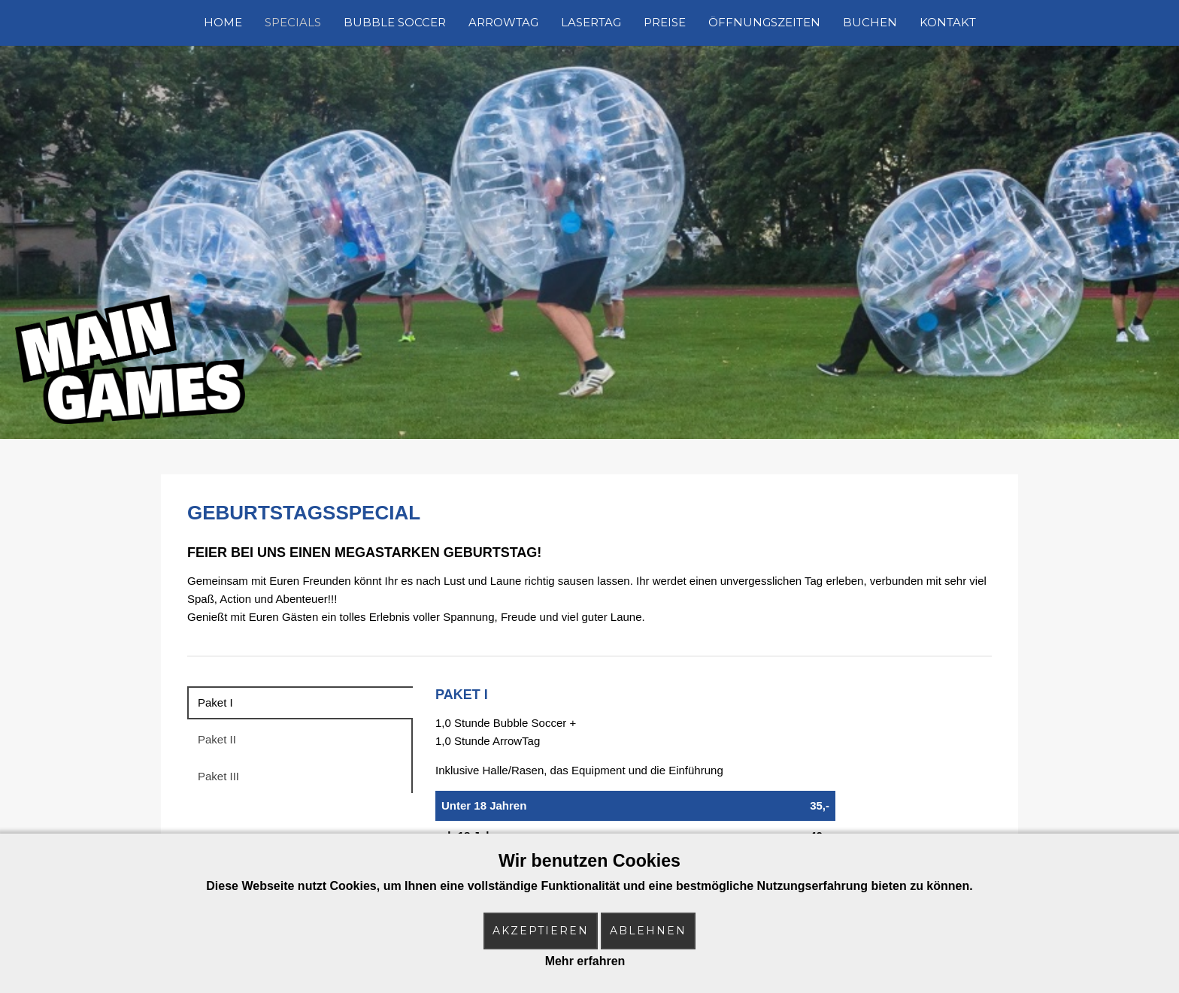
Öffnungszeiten (764, 22)
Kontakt (948, 22)
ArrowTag (503, 22)
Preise (665, 22)
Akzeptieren (541, 930)
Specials (293, 22)
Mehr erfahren (585, 961)
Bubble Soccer (395, 22)
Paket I (215, 702)
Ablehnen (648, 930)
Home (223, 22)
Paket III (218, 776)
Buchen (870, 22)
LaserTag (591, 22)
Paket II (217, 739)
